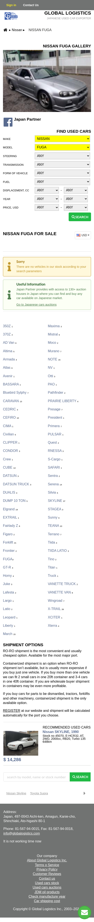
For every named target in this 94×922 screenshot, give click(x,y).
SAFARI (55, 467)
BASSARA (12, 384)
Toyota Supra (39, 793)
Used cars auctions (47, 887)
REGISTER (11, 710)
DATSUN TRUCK (17, 484)
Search (79, 217)
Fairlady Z (11, 525)
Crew (8, 459)
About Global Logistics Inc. (47, 860)
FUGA (8, 559)
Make (7, 139)
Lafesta (9, 592)
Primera (55, 426)
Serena (55, 484)
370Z (8, 334)
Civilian (9, 434)
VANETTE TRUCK (63, 584)
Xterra (53, 625)
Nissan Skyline (16, 793)
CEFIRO (11, 417)
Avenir (9, 376)
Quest (53, 442)
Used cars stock (47, 883)
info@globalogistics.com (21, 833)
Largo (8, 600)
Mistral (54, 334)
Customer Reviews (47, 874)
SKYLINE (56, 500)
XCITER (55, 617)
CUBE (9, 467)
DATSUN (11, 476)
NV (51, 367)
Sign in (11, 5)
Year (6, 199)
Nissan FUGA (40, 30)
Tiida (52, 542)
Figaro (9, 534)
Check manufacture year (47, 896)
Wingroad (56, 600)
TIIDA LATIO (58, 550)
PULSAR (56, 434)
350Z (8, 326)
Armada (10, 359)
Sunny (54, 517)
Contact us (47, 878)
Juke (7, 584)
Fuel (6, 182)
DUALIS (10, 492)
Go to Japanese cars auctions (36, 304)
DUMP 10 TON (15, 500)
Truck (53, 575)
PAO (52, 384)
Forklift (9, 542)
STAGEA (55, 509)
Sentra (54, 476)
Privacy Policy (47, 869)
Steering (10, 156)
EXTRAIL (11, 517)
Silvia (53, 492)
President (56, 417)
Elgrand (10, 509)
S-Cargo (55, 459)
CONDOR (11, 451)
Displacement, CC (16, 190)
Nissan (17, 30)
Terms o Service (47, 865)
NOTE (54, 359)
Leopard (10, 617)
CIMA (8, 426)
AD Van (9, 342)
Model (8, 147)
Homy (8, 575)
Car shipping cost (47, 901)
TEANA (55, 525)
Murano (54, 351)
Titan (52, 567)
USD (83, 235)
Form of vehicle (15, 173)
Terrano (54, 534)
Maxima (55, 326)
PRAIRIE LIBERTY (63, 401)
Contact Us (31, 5)
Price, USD (10, 207)
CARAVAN (12, 401)
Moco (53, 342)
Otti (51, 376)
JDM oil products (47, 892)
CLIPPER (11, 442)
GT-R (8, 567)
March (9, 634)
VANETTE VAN (60, 592)
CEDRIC (10, 409)
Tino (52, 559)
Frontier (10, 550)
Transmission (13, 164)
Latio (7, 609)
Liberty (9, 625)
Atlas (7, 367)
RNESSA (56, 451)
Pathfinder (56, 392)
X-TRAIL (56, 609)
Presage (55, 409)
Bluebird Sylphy (16, 392)
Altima (8, 351)
